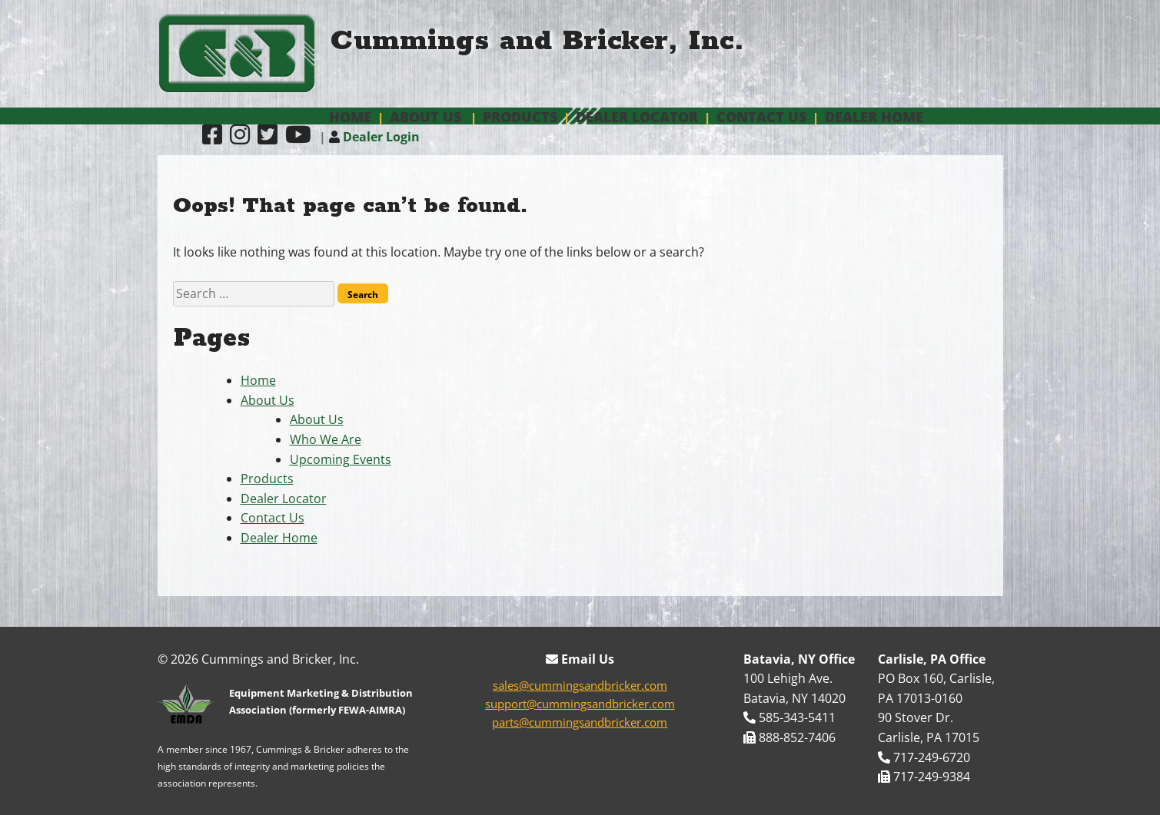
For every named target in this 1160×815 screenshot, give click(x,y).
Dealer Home (874, 117)
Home (350, 117)
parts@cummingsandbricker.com (579, 722)
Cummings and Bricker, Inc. (537, 41)
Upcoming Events (340, 459)
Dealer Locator (637, 117)
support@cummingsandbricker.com (580, 703)
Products (520, 117)
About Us (425, 117)
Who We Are (325, 439)
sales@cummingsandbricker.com (580, 685)
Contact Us (761, 117)
